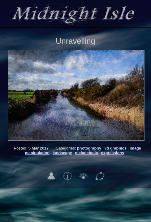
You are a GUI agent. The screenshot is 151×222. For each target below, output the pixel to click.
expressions (112, 152)
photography (89, 148)
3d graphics (115, 148)
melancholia (86, 152)
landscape (62, 152)
